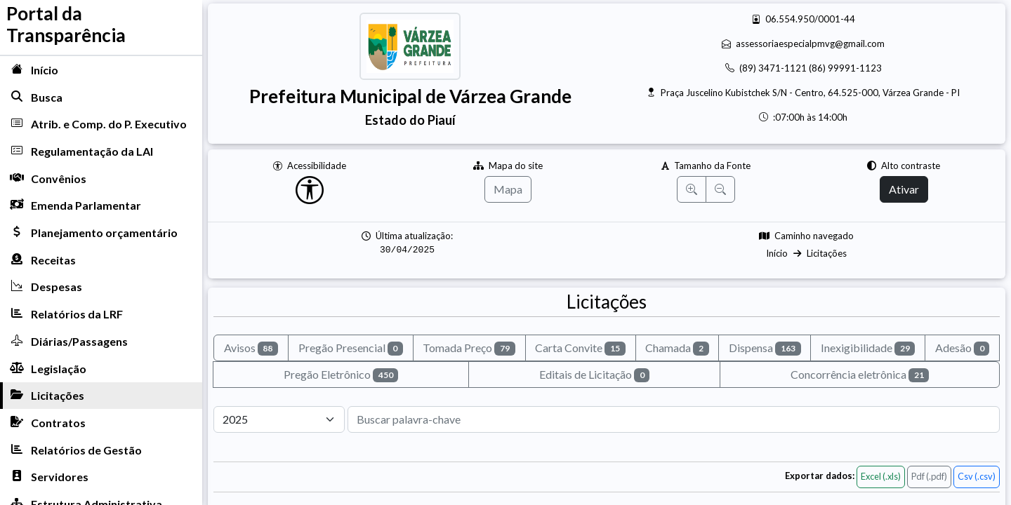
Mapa (508, 189)
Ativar (904, 189)
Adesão (962, 348)
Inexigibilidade (868, 348)
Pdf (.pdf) (929, 476)
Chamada (677, 348)
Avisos (251, 348)
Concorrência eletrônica (860, 375)
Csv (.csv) (977, 476)
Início (777, 253)
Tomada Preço (469, 348)
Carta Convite (580, 348)
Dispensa (765, 348)
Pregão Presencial (351, 348)
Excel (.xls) (881, 476)
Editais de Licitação (594, 375)
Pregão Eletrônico (341, 375)
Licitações (827, 253)
